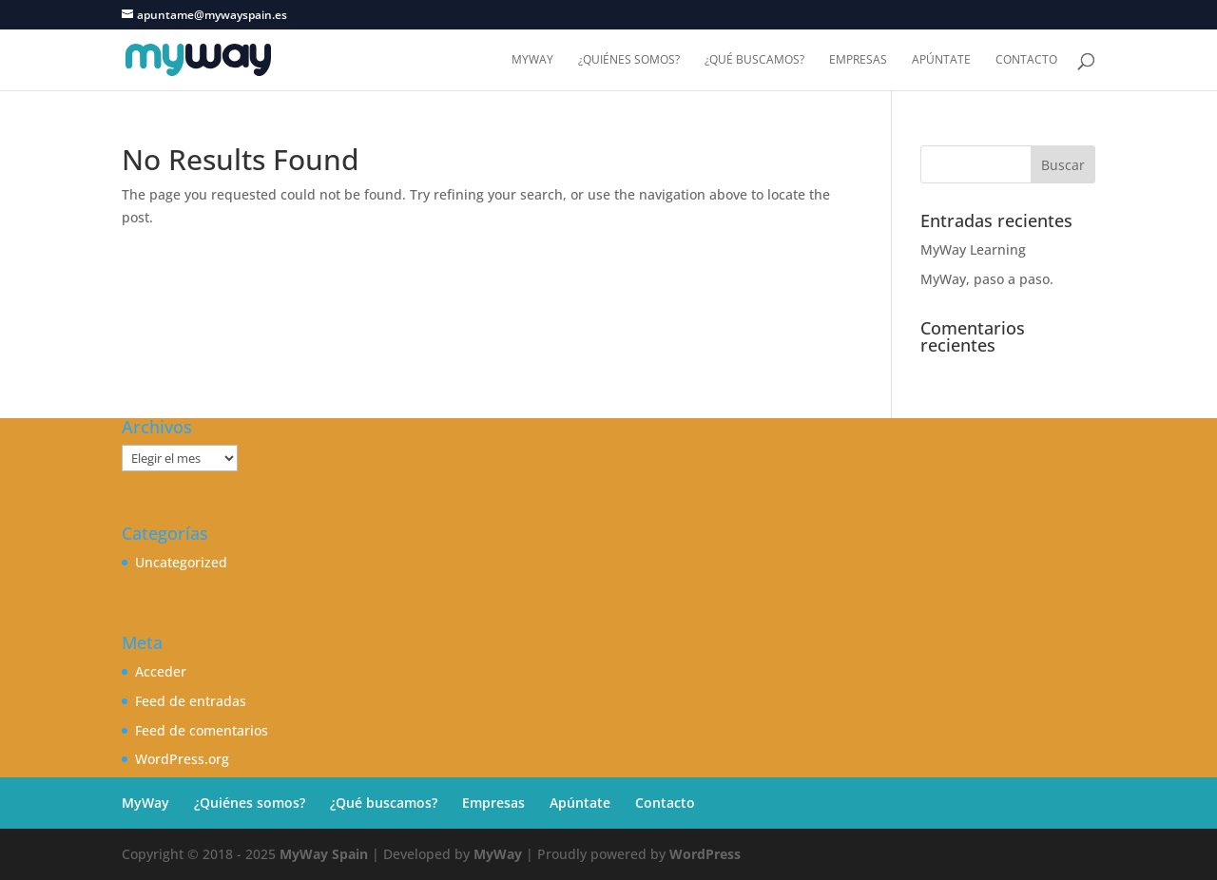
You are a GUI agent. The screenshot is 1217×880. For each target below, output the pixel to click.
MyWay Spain (324, 854)
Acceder (160, 671)
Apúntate (941, 60)
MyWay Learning (973, 249)
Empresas (858, 60)
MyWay (532, 60)
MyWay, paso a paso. (986, 279)
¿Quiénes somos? (629, 60)
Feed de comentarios (201, 730)
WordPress (705, 854)
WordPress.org (182, 759)
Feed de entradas (190, 701)
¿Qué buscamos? (754, 60)
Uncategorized (181, 562)
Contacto (1026, 60)
